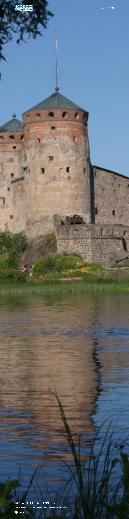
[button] (99, 8)
